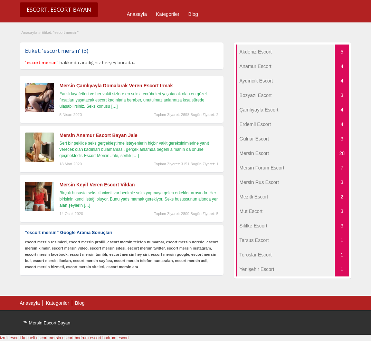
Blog (193, 14)
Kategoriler (167, 14)
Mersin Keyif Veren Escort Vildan (97, 184)
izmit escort (10, 337)
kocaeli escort (34, 337)
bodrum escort (88, 337)
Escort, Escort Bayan (59, 9)
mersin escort (61, 337)
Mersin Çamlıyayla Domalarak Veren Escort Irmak (116, 85)
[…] (114, 106)
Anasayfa (137, 14)
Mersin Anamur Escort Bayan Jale (98, 135)
